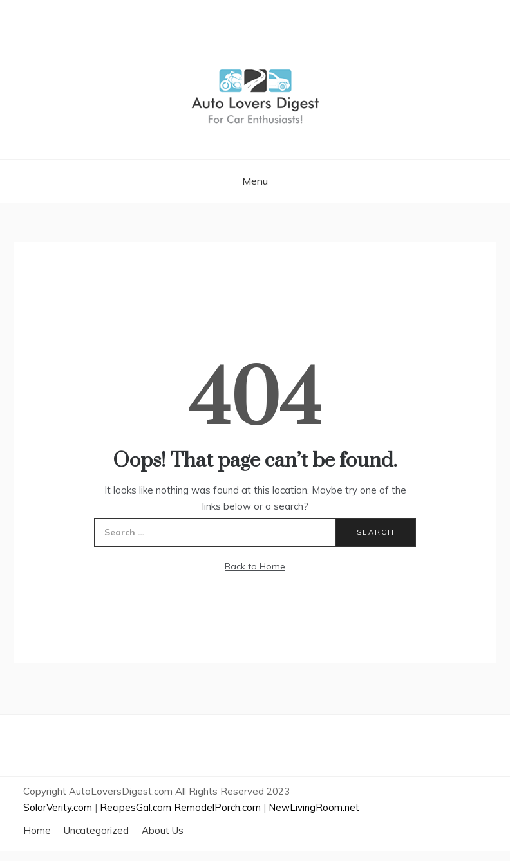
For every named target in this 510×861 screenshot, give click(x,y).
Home (37, 830)
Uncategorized (96, 830)
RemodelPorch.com (217, 807)
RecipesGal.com (135, 807)
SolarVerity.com (57, 807)
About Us (163, 830)
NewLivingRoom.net (314, 807)
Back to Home (255, 566)
